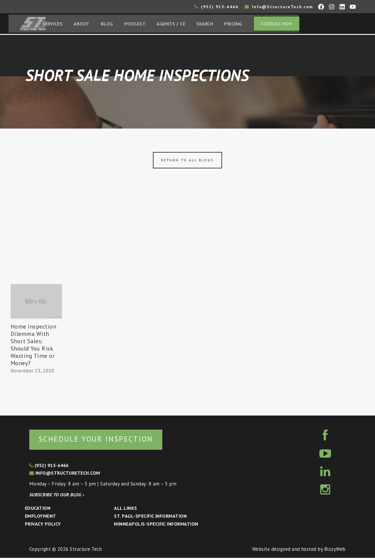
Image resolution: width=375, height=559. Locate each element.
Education (37, 509)
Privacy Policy (43, 525)
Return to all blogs (187, 161)
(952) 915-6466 (216, 6)
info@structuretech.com (64, 474)
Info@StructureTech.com (279, 6)
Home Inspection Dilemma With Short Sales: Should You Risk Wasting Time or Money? (34, 345)
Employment (40, 517)
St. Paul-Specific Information (150, 517)
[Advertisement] (187, 241)
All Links (125, 509)
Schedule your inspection (98, 440)
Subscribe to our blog (56, 495)
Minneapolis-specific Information (156, 525)
